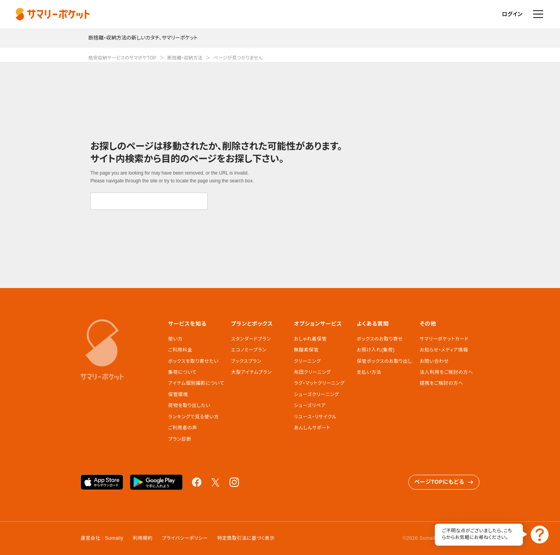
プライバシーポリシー (185, 538)
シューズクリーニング (316, 394)
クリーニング (307, 361)
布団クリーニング (312, 372)
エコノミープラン (249, 350)
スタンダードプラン (251, 339)
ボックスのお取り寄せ (379, 339)
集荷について (182, 372)
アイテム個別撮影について (196, 383)
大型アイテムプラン (251, 372)
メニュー (538, 14)
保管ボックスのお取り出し (384, 361)
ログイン (512, 14)
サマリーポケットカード (444, 339)
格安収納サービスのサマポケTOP (122, 58)
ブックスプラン (246, 361)
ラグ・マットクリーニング (319, 383)
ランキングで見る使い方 (193, 417)
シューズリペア (310, 405)
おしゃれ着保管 (310, 339)
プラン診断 (179, 439)
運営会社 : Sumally (102, 538)
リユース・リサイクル (315, 417)
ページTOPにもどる (444, 482)
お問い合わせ (434, 361)
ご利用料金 (180, 350)
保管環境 (178, 394)
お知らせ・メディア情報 (444, 350)
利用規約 (143, 538)
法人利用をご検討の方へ (446, 372)
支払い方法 (369, 372)
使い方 (175, 339)
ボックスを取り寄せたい (193, 361)
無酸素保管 (306, 350)
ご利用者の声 (182, 428)
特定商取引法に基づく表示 (246, 538)
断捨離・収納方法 (185, 58)
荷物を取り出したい (189, 405)
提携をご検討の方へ (441, 383)
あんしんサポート (312, 428)
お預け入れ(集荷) (376, 350)
